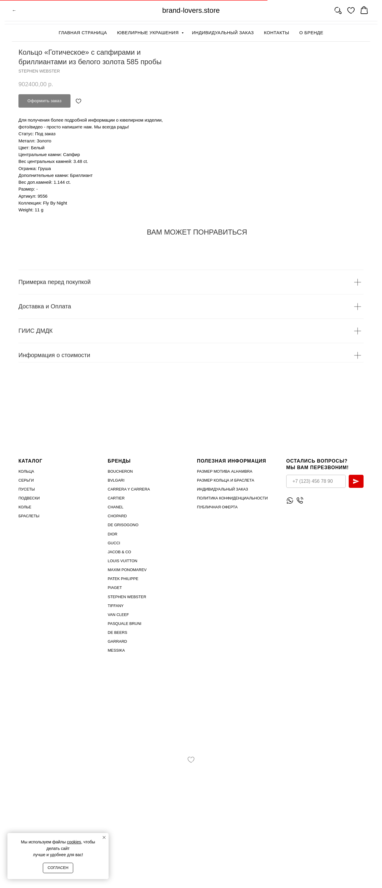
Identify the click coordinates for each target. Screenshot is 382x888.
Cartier (116, 498)
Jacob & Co (119, 552)
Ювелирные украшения (148, 32)
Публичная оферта (217, 507)
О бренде (311, 32)
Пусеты (26, 489)
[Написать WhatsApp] (290, 500)
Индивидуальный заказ (223, 32)
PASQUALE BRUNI (124, 623)
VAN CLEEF (118, 614)
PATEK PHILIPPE (123, 578)
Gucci (114, 542)
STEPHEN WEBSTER (127, 596)
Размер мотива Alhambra (224, 471)
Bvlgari (116, 480)
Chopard (117, 516)
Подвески (29, 498)
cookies (74, 842)
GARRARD (117, 641)
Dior (113, 534)
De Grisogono (123, 525)
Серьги (26, 480)
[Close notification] (104, 837)
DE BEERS (117, 632)
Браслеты (28, 516)
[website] (338, 11)
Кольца (26, 471)
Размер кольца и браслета (225, 480)
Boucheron (120, 471)
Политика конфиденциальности (232, 498)
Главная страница (83, 32)
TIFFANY (115, 605)
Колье (24, 507)
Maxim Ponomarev (127, 570)
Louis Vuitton (122, 561)
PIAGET (115, 587)
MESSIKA (116, 650)
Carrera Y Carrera (129, 489)
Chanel (115, 507)
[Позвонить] (299, 500)
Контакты (276, 32)
